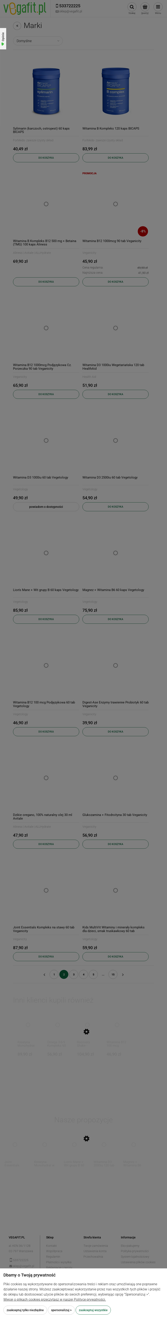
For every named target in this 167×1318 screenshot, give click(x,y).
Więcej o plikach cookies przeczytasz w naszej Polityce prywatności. (54, 1299)
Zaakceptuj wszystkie (93, 1310)
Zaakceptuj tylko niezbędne (25, 1310)
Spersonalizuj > (61, 1310)
